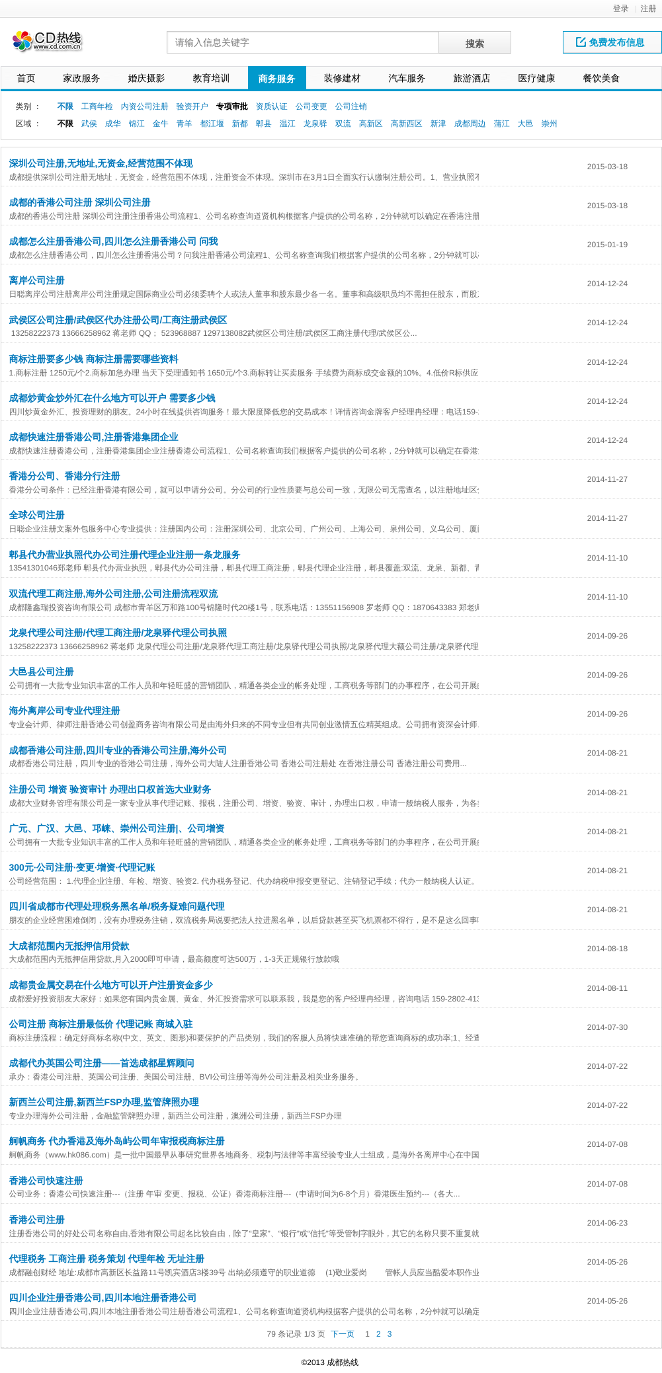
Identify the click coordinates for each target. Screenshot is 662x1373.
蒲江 (502, 123)
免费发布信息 (610, 42)
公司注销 (351, 106)
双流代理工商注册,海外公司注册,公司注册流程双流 (113, 593)
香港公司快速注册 (46, 1180)
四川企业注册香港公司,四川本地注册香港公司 (103, 1297)
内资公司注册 (145, 106)
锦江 (137, 123)
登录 (621, 8)
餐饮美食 (601, 78)
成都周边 (470, 123)
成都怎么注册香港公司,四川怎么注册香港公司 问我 (113, 241)
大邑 (526, 123)
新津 (438, 123)
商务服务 (277, 78)
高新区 (371, 123)
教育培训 (211, 78)
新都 (240, 123)
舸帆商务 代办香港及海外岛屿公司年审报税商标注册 (117, 1141)
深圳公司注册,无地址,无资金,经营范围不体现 (101, 163)
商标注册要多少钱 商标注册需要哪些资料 (94, 359)
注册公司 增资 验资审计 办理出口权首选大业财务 (110, 789)
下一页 (342, 1334)
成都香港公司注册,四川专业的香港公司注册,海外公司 (118, 750)
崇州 (550, 123)
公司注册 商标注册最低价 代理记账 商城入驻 (101, 1024)
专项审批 (232, 106)
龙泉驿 (315, 123)
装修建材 (342, 78)
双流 (343, 123)
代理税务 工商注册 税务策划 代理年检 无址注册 (107, 1258)
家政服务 (82, 78)
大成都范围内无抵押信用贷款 (69, 946)
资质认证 (272, 106)
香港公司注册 (37, 1219)
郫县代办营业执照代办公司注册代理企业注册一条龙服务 (125, 554)
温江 (288, 123)
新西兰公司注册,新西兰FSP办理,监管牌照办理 (104, 1102)
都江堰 (212, 123)
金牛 (161, 123)
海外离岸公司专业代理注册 (64, 710)
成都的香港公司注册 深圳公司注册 (80, 202)
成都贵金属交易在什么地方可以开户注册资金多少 (111, 985)
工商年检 (97, 106)
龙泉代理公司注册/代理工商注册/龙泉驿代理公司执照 (118, 632)
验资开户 (192, 106)
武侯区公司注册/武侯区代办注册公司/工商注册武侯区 (118, 320)
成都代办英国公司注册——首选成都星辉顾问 (101, 1063)
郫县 (264, 123)
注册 (649, 8)
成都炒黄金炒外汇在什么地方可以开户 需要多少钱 (112, 398)
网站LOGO (56, 45)
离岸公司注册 (37, 280)
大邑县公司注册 (41, 671)
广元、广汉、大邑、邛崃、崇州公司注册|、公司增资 (117, 828)
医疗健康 (537, 78)
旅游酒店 (472, 78)
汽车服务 (407, 78)
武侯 (89, 123)
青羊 (184, 123)
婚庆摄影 (146, 78)
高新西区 (407, 123)
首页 (26, 78)
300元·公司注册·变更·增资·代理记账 (82, 867)
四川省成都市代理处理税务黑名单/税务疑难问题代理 (117, 906)
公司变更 (311, 106)
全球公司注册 (37, 515)
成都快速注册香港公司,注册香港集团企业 (94, 437)
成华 (113, 123)
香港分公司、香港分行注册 (64, 476)
